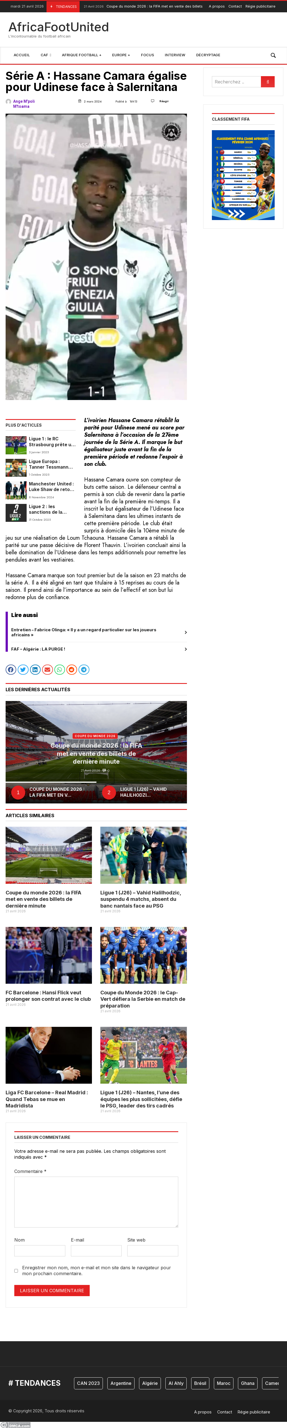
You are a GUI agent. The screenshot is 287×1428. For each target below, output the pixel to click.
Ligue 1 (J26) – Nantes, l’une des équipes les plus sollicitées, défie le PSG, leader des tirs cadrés (141, 1099)
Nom (19, 1240)
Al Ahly (176, 1383)
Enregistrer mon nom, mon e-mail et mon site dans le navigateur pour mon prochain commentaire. (96, 1270)
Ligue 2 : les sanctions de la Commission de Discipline (46, 509)
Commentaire (30, 1171)
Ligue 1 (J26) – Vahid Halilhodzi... (143, 792)
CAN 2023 (88, 1383)
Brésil (200, 1383)
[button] (11, 670)
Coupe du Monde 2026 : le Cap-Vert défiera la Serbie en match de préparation (142, 999)
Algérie (150, 1383)
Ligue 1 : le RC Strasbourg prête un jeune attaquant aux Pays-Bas (51, 442)
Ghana (247, 1383)
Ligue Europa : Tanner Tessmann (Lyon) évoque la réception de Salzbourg (48, 464)
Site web (136, 1240)
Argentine (120, 1383)
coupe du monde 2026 (95, 736)
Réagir (164, 101)
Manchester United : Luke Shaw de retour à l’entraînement (52, 487)
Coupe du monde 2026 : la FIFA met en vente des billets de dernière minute (159, 6)
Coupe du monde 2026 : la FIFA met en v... (57, 792)
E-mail (77, 1240)
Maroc (223, 1383)
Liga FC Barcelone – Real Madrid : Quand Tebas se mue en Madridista (47, 1099)
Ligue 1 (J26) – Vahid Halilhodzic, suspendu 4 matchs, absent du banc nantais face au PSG (140, 899)
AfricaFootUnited (58, 26)
